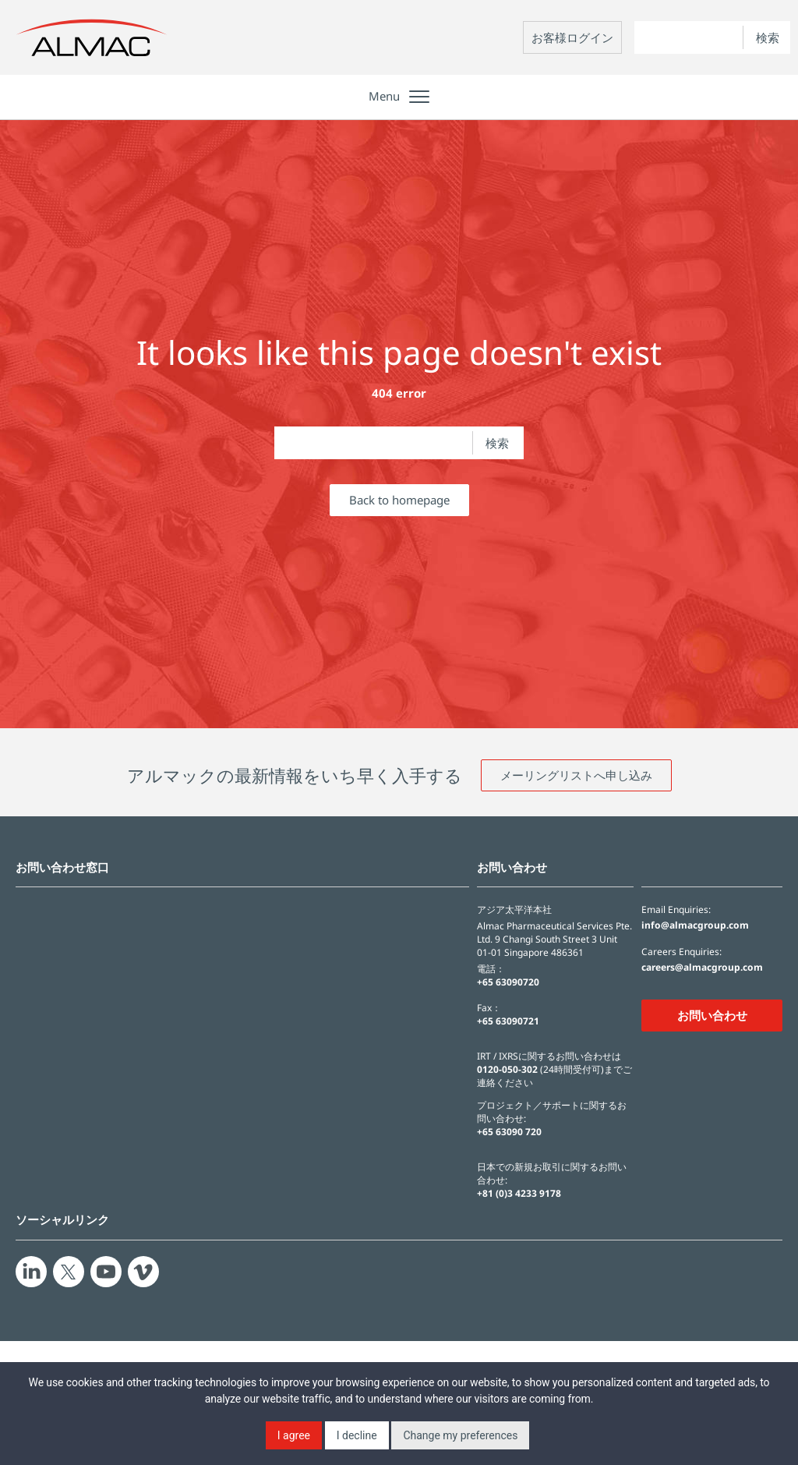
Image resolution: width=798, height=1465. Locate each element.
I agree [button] (293, 1435)
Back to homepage (399, 500)
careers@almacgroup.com (702, 967)
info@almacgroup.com (695, 925)
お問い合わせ (712, 1015)
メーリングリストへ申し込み (576, 775)
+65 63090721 (508, 1021)
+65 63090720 (508, 982)
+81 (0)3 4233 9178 (519, 1193)
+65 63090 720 (509, 1131)
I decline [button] (357, 1435)
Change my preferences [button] (460, 1435)
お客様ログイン (572, 37)
